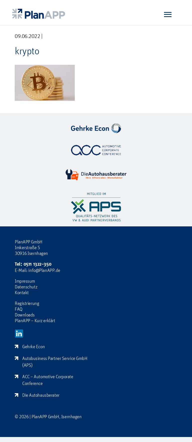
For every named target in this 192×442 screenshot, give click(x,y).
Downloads (25, 314)
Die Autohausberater (41, 395)
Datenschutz (26, 286)
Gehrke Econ (33, 346)
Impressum (25, 281)
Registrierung (27, 303)
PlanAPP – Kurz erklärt (35, 320)
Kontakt (22, 292)
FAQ (18, 309)
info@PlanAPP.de (44, 270)
